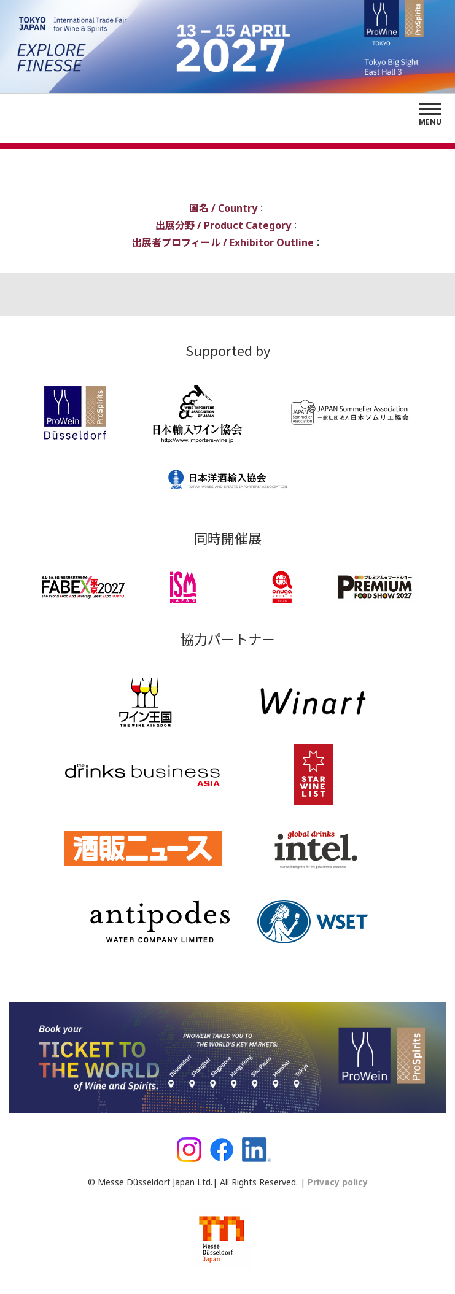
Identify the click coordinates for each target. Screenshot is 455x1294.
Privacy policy (336, 1182)
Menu (430, 122)
